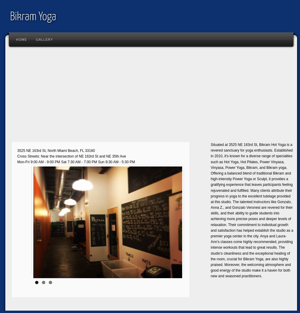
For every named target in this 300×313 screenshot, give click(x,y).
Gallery (44, 39)
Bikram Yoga (33, 17)
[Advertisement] (151, 96)
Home (21, 39)
